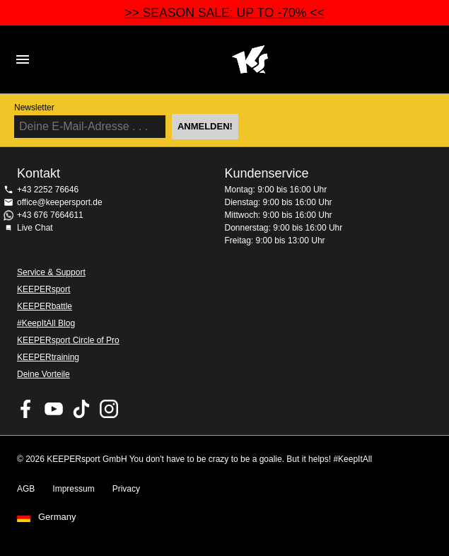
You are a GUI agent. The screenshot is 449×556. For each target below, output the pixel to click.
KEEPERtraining (48, 357)
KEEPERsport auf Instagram (109, 409)
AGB (26, 489)
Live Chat (35, 228)
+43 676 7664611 (50, 215)
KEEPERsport (43, 289)
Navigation (23, 59)
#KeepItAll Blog (46, 323)
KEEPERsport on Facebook (26, 409)
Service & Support (51, 272)
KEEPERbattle (44, 306)
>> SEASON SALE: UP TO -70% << (224, 13)
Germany (57, 517)
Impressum (73, 489)
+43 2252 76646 (47, 190)
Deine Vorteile (43, 374)
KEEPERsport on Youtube (54, 409)
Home (250, 59)
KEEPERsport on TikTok (81, 409)
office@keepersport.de (60, 202)
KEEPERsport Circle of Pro (68, 340)
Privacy (126, 489)
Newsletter (34, 107)
